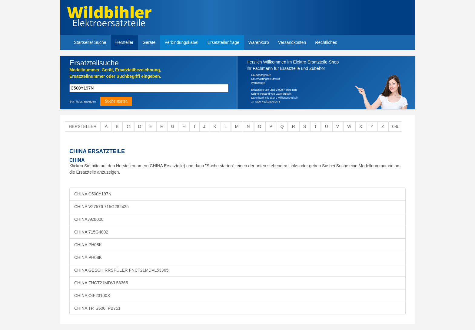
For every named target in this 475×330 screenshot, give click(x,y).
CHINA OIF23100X (92, 295)
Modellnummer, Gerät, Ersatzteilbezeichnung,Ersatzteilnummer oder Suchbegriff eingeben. (115, 73)
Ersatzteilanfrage (223, 42)
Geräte (149, 42)
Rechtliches (326, 42)
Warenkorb (258, 42)
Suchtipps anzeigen (82, 101)
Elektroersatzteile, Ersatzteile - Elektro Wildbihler (109, 18)
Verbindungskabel (181, 42)
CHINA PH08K (88, 244)
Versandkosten (292, 42)
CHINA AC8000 (89, 219)
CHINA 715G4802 (91, 232)
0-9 (395, 126)
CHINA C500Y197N (92, 193)
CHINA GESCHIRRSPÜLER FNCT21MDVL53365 (121, 270)
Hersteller (124, 42)
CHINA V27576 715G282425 (101, 206)
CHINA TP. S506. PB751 (97, 308)
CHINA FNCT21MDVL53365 (101, 282)
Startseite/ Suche (90, 42)
